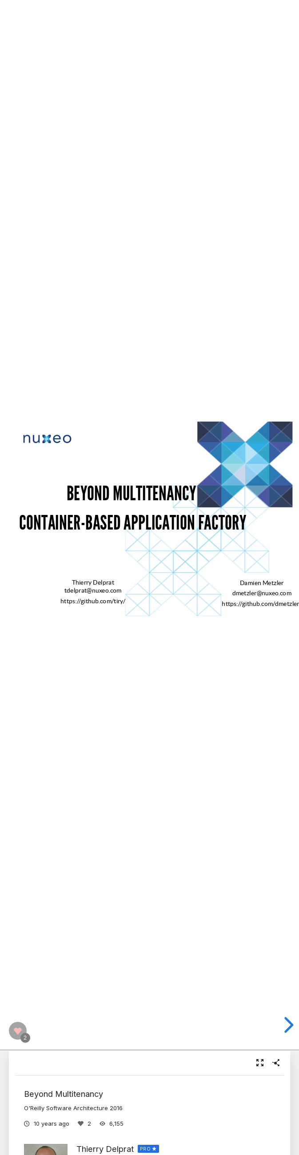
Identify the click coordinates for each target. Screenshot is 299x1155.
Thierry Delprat (105, 1149)
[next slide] (287, 1025)
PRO (145, 1148)
